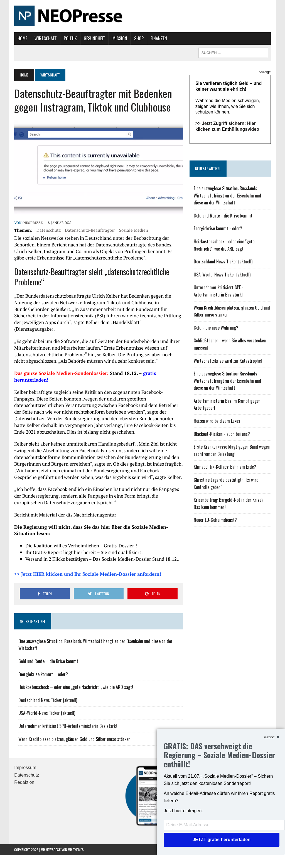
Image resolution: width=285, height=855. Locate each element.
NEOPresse (33, 223)
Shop (139, 38)
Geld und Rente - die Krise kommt (223, 215)
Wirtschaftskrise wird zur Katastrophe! (228, 360)
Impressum (25, 767)
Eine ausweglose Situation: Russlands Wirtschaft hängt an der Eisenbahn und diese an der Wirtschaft (227, 195)
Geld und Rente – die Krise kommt (48, 661)
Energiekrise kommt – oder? (43, 674)
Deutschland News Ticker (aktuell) (47, 700)
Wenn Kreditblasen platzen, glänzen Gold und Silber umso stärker (74, 739)
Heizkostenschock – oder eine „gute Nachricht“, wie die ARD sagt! (75, 687)
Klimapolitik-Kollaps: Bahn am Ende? (225, 466)
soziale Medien (133, 230)
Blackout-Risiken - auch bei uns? (222, 434)
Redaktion (24, 782)
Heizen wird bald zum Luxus (217, 420)
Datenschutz (48, 230)
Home (22, 38)
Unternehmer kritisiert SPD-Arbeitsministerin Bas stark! (67, 726)
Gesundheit (94, 38)
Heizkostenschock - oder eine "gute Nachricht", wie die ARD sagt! (224, 245)
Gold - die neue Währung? (216, 327)
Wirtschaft (46, 38)
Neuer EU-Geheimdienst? (215, 520)
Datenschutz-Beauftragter (90, 230)
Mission (119, 38)
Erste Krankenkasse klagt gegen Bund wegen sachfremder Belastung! (232, 450)
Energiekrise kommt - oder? (218, 228)
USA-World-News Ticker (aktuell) (46, 713)
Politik (70, 38)
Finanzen (159, 38)
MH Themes (76, 849)
